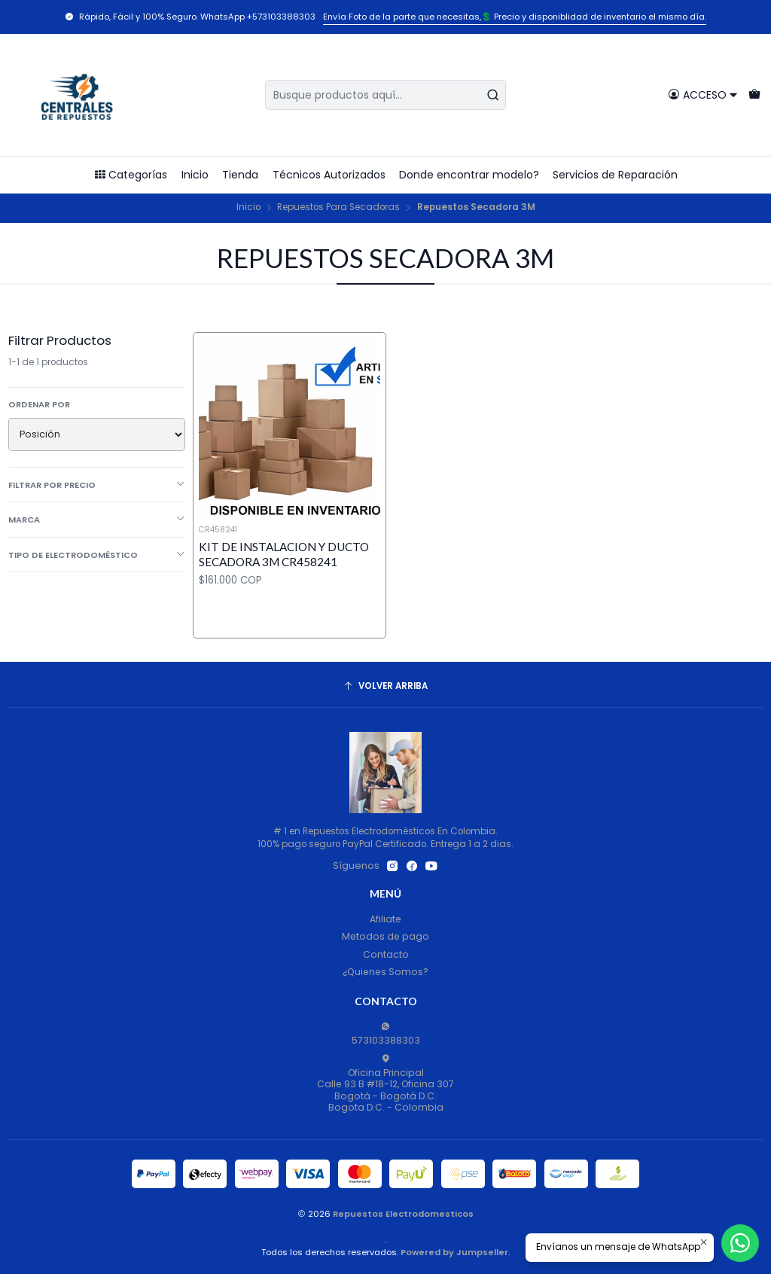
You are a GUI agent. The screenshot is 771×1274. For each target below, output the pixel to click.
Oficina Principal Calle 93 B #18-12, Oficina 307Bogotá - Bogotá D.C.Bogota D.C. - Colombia (385, 1084)
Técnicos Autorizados (329, 174)
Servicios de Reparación (615, 174)
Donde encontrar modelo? (469, 174)
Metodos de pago (385, 936)
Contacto (386, 954)
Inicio (195, 174)
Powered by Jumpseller (454, 1252)
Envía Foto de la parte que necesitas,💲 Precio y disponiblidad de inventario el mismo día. (514, 17)
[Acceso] (703, 94)
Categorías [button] (130, 174)
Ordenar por (39, 404)
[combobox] (385, 95)
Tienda (240, 174)
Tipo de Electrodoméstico (96, 555)
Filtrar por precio (96, 485)
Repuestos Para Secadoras (338, 207)
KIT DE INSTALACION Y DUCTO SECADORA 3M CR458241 (284, 554)
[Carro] (754, 94)
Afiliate (385, 919)
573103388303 (386, 1034)
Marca (96, 520)
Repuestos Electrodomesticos (403, 1214)
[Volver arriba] (385, 687)
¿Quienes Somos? (385, 971)
